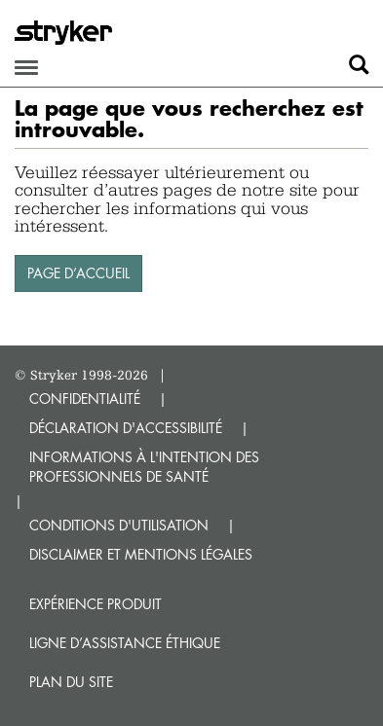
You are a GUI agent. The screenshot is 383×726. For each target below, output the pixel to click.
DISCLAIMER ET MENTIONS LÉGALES (140, 554)
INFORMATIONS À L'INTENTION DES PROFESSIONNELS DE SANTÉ (144, 467)
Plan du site (71, 681)
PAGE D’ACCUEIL (78, 273)
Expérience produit (95, 604)
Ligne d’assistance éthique (124, 643)
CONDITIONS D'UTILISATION (119, 525)
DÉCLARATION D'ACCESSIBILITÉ (125, 427)
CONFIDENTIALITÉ (84, 398)
